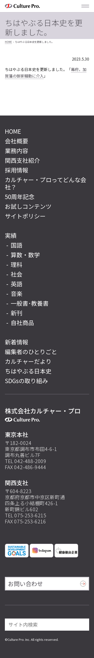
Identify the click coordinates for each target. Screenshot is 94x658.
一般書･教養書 (30, 303)
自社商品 (22, 322)
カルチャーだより (28, 361)
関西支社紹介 (22, 160)
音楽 (16, 293)
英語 (16, 283)
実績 (11, 235)
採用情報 (16, 170)
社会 (16, 274)
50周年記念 (19, 196)
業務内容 (16, 150)
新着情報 (16, 342)
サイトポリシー (25, 216)
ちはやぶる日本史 (28, 371)
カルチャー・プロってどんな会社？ (45, 183)
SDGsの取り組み (26, 380)
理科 (16, 264)
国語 (16, 245)
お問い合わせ (25, 583)
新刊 (16, 313)
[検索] (82, 624)
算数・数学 (25, 254)
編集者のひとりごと (31, 351)
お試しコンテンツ (28, 206)
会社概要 (16, 141)
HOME (8, 42)
